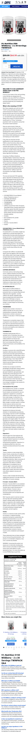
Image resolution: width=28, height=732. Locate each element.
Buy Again (5, 6)
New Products (15, 6)
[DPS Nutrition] (7, 2)
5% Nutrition (6, 49)
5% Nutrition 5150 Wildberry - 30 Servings (11, 633)
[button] (2, 2)
